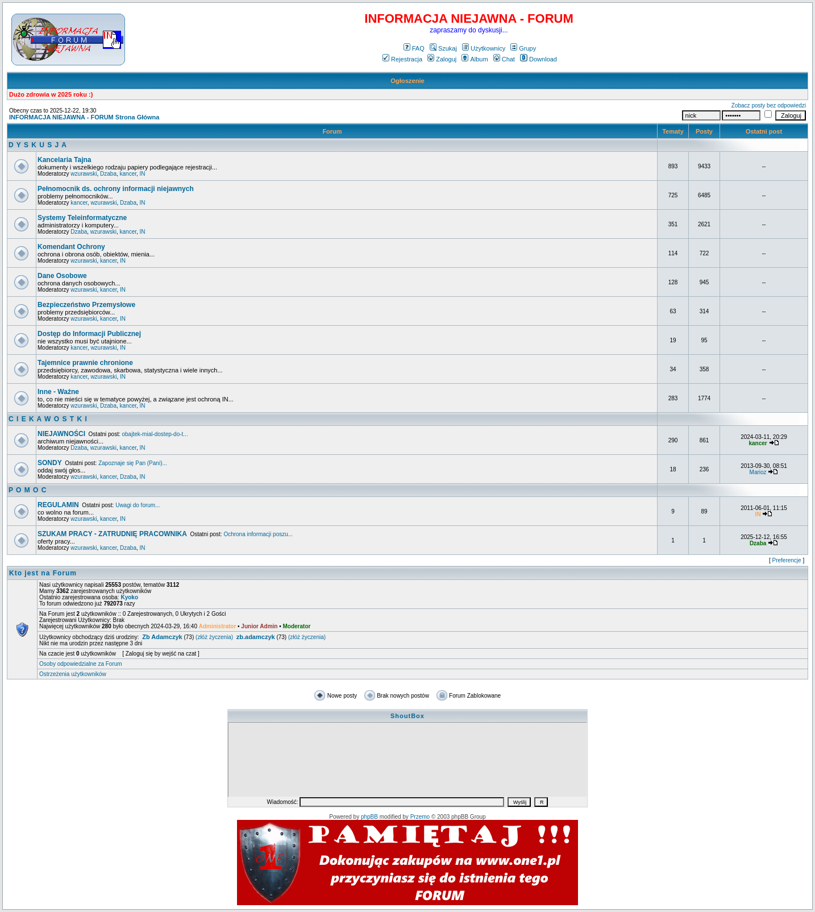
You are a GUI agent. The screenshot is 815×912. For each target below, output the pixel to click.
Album (474, 59)
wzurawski (83, 174)
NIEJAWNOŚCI (61, 434)
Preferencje (786, 560)
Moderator (297, 626)
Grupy (523, 48)
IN (142, 174)
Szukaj (443, 48)
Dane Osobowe (62, 276)
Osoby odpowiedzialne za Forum (80, 664)
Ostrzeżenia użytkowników (72, 674)
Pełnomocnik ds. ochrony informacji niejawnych (116, 189)
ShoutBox (407, 715)
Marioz (758, 472)
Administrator (217, 626)
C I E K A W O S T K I (48, 419)
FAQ (414, 48)
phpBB (369, 817)
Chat (504, 59)
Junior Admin (259, 626)
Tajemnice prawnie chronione (85, 363)
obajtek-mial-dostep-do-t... (155, 434)
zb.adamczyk (255, 636)
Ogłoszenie (407, 80)
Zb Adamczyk (162, 636)
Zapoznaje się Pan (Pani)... (132, 463)
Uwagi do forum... (137, 505)
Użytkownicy (483, 48)
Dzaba (108, 174)
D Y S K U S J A (38, 145)
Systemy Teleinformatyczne (82, 218)
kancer (128, 174)
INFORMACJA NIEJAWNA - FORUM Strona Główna (84, 117)
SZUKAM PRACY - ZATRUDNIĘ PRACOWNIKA (112, 534)
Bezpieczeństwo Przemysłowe (86, 305)
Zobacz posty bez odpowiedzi (768, 105)
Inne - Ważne (58, 392)
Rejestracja (402, 59)
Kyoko (129, 597)
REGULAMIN (58, 505)
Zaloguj (441, 59)
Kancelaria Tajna (65, 160)
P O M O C (28, 490)
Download (538, 59)
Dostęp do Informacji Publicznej (89, 334)
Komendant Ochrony (71, 247)
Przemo (420, 817)
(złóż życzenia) (214, 637)
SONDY (50, 463)
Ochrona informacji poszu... (258, 534)
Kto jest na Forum (43, 573)
